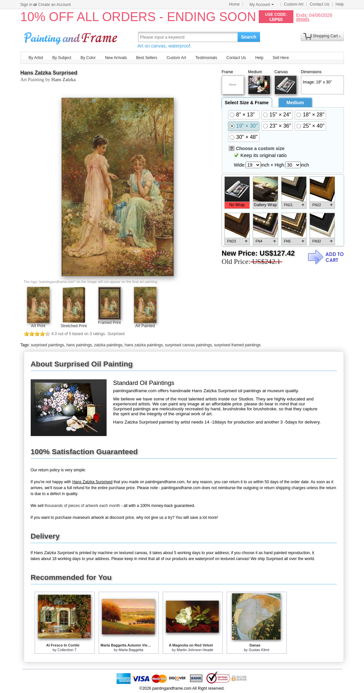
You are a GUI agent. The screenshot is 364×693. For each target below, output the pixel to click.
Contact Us (319, 4)
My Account (261, 4)
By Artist (36, 57)
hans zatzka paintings (144, 345)
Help (340, 4)
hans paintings (79, 345)
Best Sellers (146, 57)
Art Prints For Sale (71, 36)
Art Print (38, 326)
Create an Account (54, 4)
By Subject (61, 57)
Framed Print (109, 322)
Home (234, 4)
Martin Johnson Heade (195, 650)
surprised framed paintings (237, 345)
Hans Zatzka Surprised (49, 73)
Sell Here (281, 57)
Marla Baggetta (131, 650)
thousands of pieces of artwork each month (82, 505)
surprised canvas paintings (188, 345)
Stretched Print (74, 326)
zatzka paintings (108, 345)
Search (248, 37)
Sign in (26, 4)
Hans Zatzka (63, 79)
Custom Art (293, 4)
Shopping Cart (325, 36)
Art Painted (145, 326)
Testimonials (206, 57)
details (302, 19)
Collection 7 (66, 650)
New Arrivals (116, 57)
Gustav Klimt (259, 650)
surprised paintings (47, 345)
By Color (88, 57)
